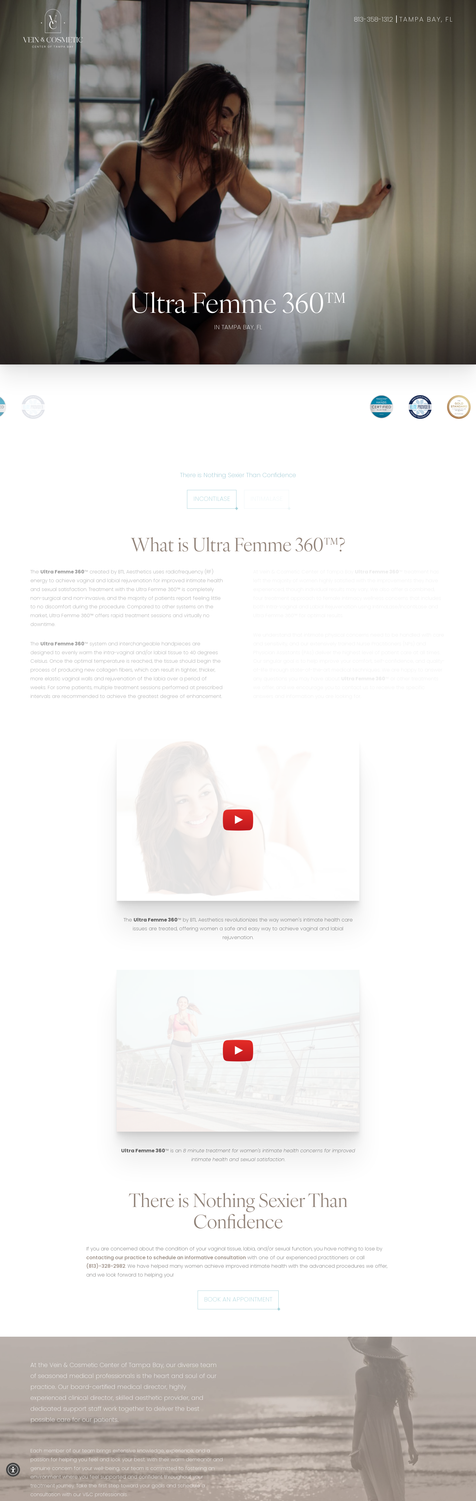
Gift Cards (438, 44)
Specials (283, 44)
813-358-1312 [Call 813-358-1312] (373, 19)
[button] (13, 1470)
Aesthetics (197, 44)
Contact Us (346, 44)
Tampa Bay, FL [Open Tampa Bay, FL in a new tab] (426, 19)
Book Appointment (392, 44)
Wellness (228, 44)
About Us (312, 44)
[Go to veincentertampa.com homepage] (53, 28)
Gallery (256, 44)
